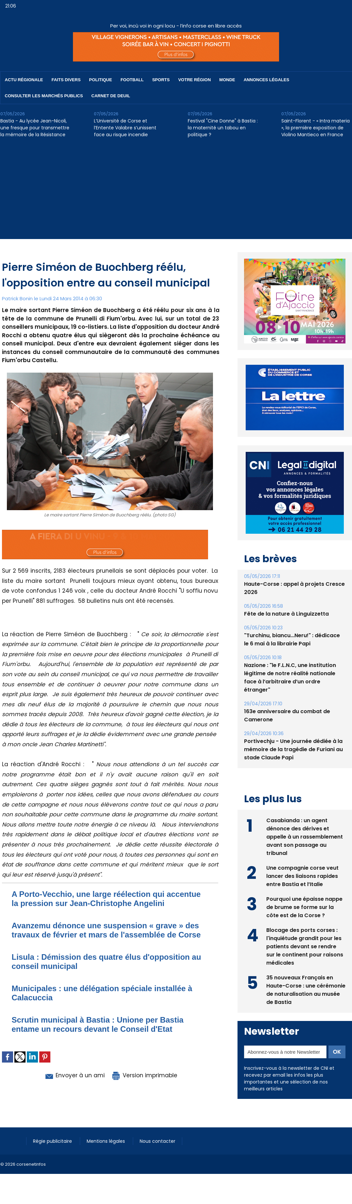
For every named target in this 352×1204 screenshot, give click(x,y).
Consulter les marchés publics (44, 95)
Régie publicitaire (53, 1141)
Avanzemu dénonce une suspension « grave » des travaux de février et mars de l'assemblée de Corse (106, 930)
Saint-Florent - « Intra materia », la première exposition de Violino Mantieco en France (315, 128)
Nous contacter (157, 1141)
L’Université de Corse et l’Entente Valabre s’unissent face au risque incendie (125, 128)
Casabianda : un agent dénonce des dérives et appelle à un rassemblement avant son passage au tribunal (304, 837)
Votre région (194, 79)
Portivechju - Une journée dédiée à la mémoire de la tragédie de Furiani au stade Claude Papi (293, 749)
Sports (160, 79)
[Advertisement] (176, 193)
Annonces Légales (266, 79)
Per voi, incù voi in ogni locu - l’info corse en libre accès (176, 25)
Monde (227, 79)
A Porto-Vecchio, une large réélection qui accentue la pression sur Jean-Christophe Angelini (106, 899)
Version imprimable (144, 1075)
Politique (100, 79)
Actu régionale (24, 79)
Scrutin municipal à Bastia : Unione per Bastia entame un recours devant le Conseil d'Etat (98, 1024)
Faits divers (66, 79)
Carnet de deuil (110, 95)
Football (132, 79)
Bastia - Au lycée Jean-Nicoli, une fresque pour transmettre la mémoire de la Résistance (34, 128)
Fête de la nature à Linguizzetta (286, 614)
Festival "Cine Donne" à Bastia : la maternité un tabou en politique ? (223, 128)
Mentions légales (106, 1141)
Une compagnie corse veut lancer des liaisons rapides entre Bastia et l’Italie (302, 876)
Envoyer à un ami (74, 1075)
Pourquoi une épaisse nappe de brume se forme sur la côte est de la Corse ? (304, 907)
